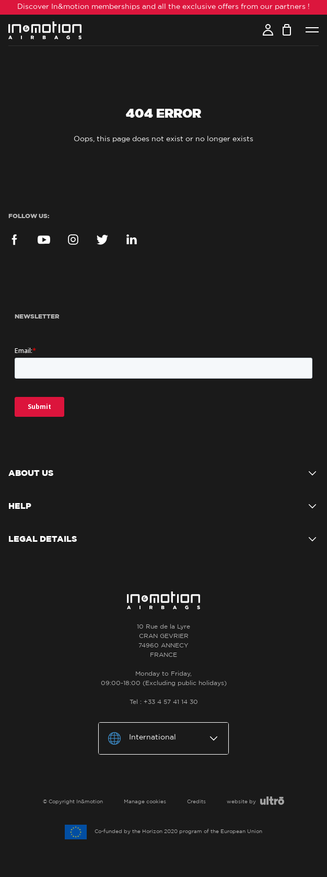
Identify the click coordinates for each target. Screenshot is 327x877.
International (152, 737)
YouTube (44, 239)
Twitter (102, 239)
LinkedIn (131, 239)
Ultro (272, 800)
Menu (312, 30)
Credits (196, 801)
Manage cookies (145, 801)
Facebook (14, 239)
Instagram (73, 239)
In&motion (44, 30)
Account (268, 30)
